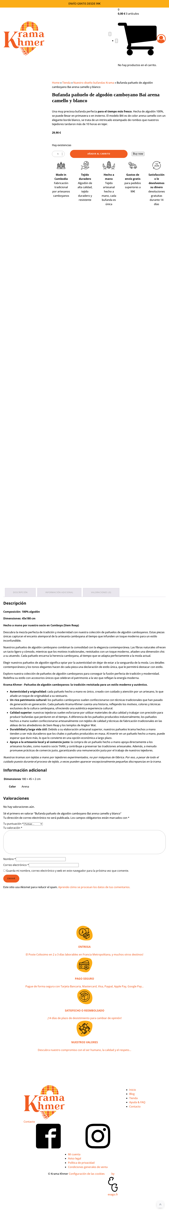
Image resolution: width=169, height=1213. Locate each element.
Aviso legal (74, 1158)
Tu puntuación (13, 823)
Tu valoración (12, 828)
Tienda (66, 82)
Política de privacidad (81, 1163)
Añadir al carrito (98, 153)
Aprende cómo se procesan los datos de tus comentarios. (94, 887)
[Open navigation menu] (110, 34)
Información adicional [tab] (59, 592)
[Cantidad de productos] (58, 154)
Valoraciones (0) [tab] (101, 592)
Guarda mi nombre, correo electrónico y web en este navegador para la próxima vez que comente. (67, 870)
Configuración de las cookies (87, 1174)
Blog (132, 1094)
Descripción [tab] (20, 592)
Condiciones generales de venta (88, 1167)
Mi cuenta (74, 1154)
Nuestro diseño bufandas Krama (93, 82)
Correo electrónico (16, 865)
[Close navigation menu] (116, 41)
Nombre (9, 859)
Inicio (132, 1090)
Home (56, 82)
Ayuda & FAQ (137, 1102)
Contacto (29, 1121)
